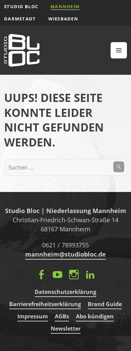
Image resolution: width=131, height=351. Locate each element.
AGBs (62, 316)
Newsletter (66, 328)
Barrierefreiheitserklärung (45, 304)
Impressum (32, 316)
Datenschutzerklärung (65, 292)
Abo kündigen (95, 316)
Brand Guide (105, 304)
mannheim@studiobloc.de (65, 254)
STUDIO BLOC (21, 6)
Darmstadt (20, 19)
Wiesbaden (63, 19)
